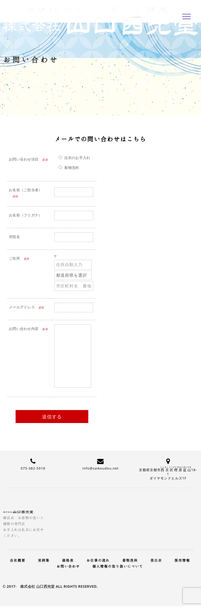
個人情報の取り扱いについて (117, 566)
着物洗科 (130, 560)
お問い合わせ (68, 566)
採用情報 (182, 560)
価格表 (68, 560)
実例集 (44, 560)
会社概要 (17, 560)
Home (7, 80)
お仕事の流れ (98, 560)
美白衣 (156, 560)
